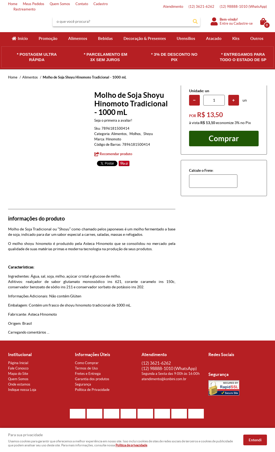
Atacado (214, 38)
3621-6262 (201, 7)
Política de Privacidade (92, 390)
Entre (224, 23)
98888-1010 (243, 7)
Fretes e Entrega (88, 374)
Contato (81, 4)
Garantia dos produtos (92, 379)
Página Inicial (18, 363)
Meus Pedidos (33, 4)
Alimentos (77, 38)
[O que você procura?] (195, 21)
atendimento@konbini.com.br (164, 379)
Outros (256, 38)
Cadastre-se (243, 23)
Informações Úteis (92, 354)
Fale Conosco (18, 368)
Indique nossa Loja (22, 390)
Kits (236, 38)
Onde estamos (19, 384)
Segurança (83, 384)
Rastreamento (24, 9)
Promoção (48, 38)
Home (12, 4)
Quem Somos (60, 4)
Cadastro (100, 4)
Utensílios (186, 38)
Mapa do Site (18, 374)
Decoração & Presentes (145, 38)
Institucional (20, 354)
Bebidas (105, 38)
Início (23, 38)
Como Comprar (87, 363)
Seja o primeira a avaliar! (113, 120)
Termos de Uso (86, 368)
